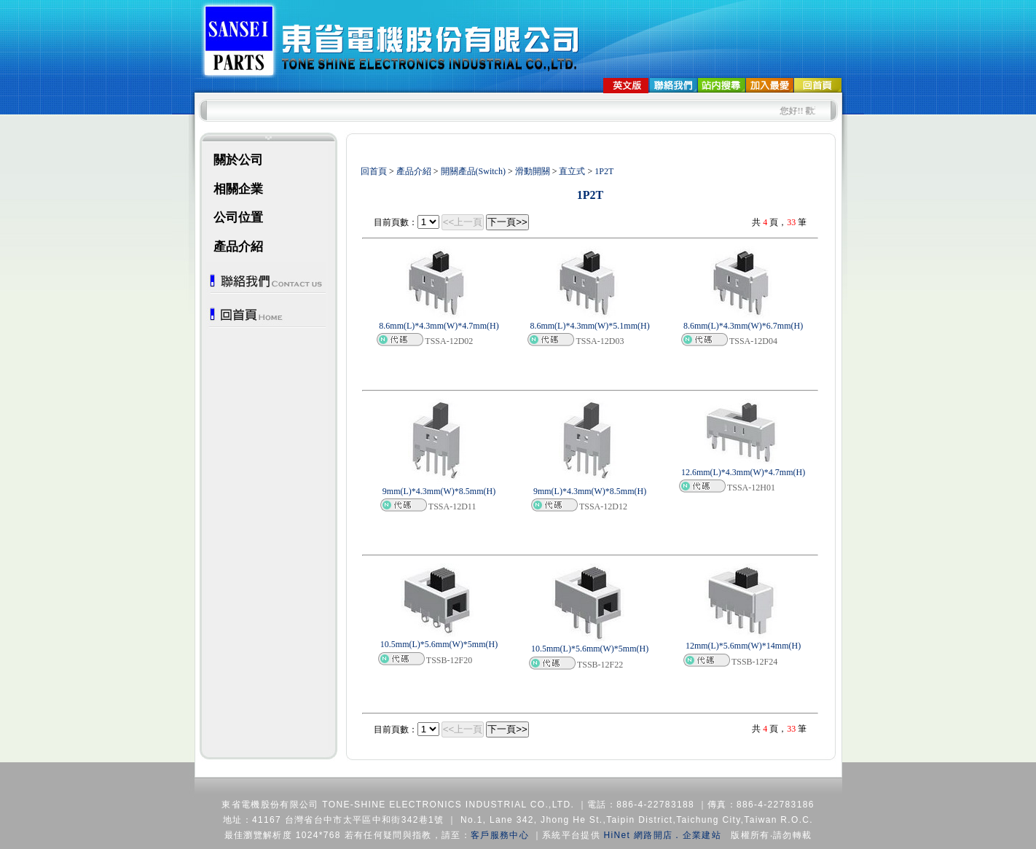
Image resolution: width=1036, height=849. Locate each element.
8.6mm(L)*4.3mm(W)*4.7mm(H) (438, 326)
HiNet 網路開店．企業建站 (662, 835)
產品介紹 (238, 247)
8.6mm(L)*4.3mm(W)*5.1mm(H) (589, 326)
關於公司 (238, 160)
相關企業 (238, 189)
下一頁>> (507, 221)
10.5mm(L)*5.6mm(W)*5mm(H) (439, 644)
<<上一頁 (463, 221)
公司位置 (238, 217)
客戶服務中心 (500, 835)
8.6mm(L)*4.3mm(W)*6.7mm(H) (743, 326)
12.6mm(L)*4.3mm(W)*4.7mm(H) (743, 472)
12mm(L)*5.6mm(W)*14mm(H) (743, 646)
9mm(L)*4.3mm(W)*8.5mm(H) (438, 491)
